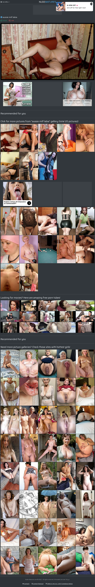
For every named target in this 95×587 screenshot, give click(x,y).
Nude (47, 2)
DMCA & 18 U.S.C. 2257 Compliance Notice (59, 584)
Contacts (25, 584)
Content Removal (37, 584)
